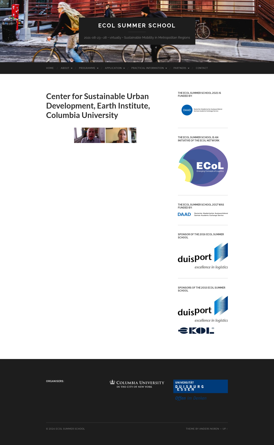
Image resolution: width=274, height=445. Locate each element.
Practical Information (147, 68)
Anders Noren (209, 428)
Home (50, 68)
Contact (202, 68)
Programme (87, 68)
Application (113, 68)
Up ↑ (225, 428)
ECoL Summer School (137, 25)
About (65, 68)
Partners (180, 68)
